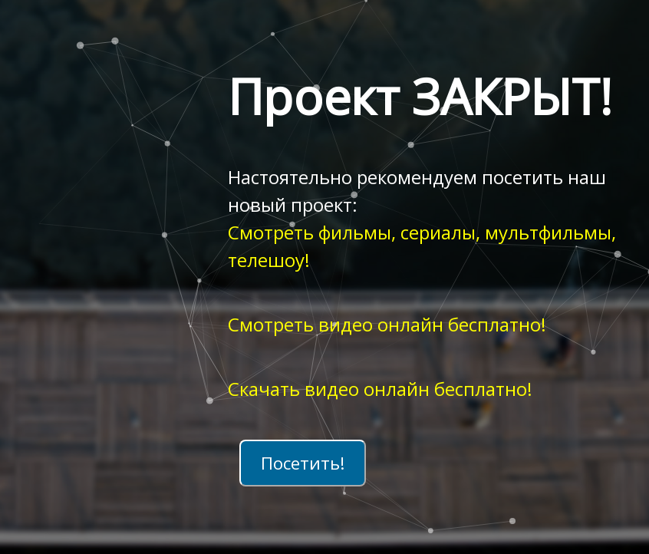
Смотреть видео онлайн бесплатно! (387, 324)
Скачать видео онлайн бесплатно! (380, 388)
